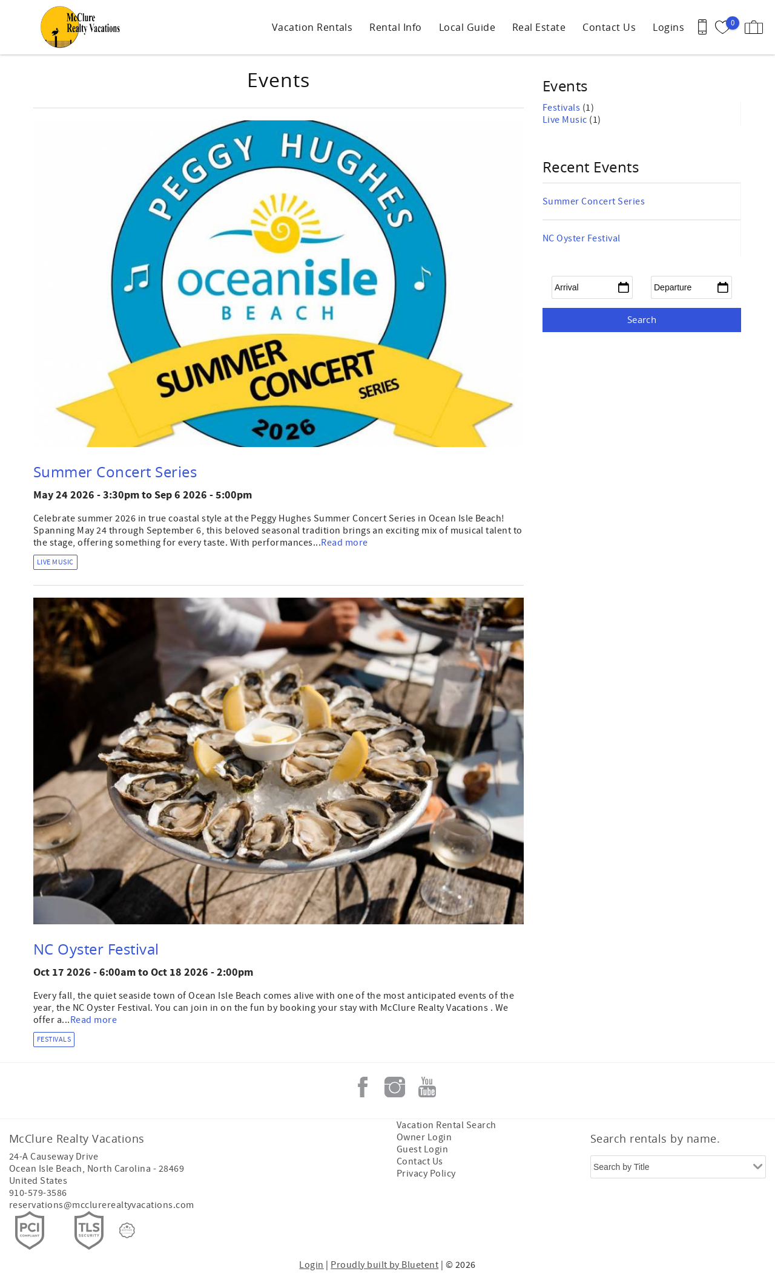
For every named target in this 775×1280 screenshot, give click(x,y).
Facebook (363, 1087)
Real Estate (539, 27)
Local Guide (467, 27)
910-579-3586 (38, 1193)
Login (311, 1265)
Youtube (427, 1087)
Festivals (54, 1039)
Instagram (395, 1087)
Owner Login (424, 1137)
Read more (344, 543)
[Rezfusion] (127, 1230)
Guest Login (422, 1149)
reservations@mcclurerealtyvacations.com (101, 1205)
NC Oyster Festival (96, 949)
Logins (668, 27)
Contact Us (609, 27)
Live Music (55, 562)
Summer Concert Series (115, 472)
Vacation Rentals (312, 27)
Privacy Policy (426, 1173)
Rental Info (395, 27)
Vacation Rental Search (446, 1125)
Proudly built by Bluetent (384, 1265)
